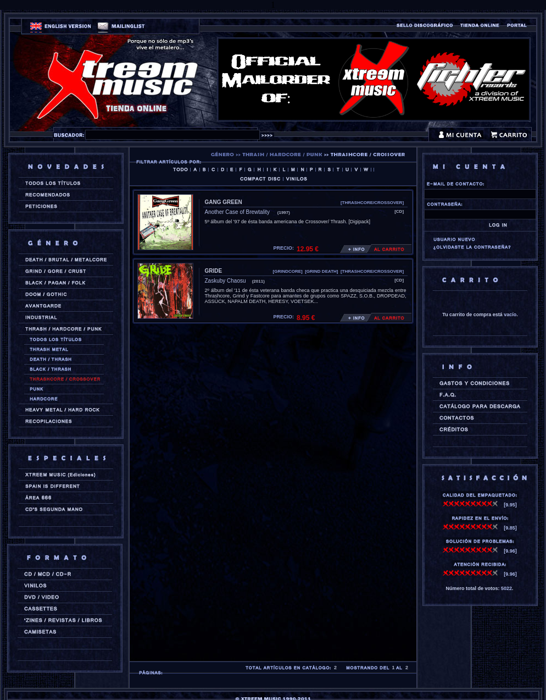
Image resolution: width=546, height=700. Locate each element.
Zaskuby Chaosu (225, 281)
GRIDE (213, 271)
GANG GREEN (223, 202)
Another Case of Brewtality (238, 212)
